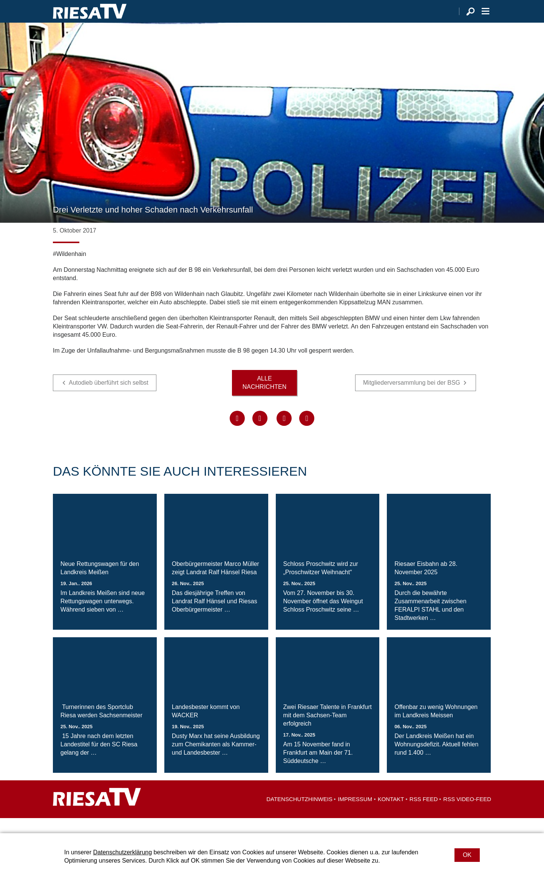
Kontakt (391, 814)
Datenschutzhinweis (299, 814)
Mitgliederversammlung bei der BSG (411, 398)
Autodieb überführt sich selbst (108, 398)
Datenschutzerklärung (122, 852)
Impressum (355, 814)
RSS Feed (424, 814)
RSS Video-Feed (467, 814)
